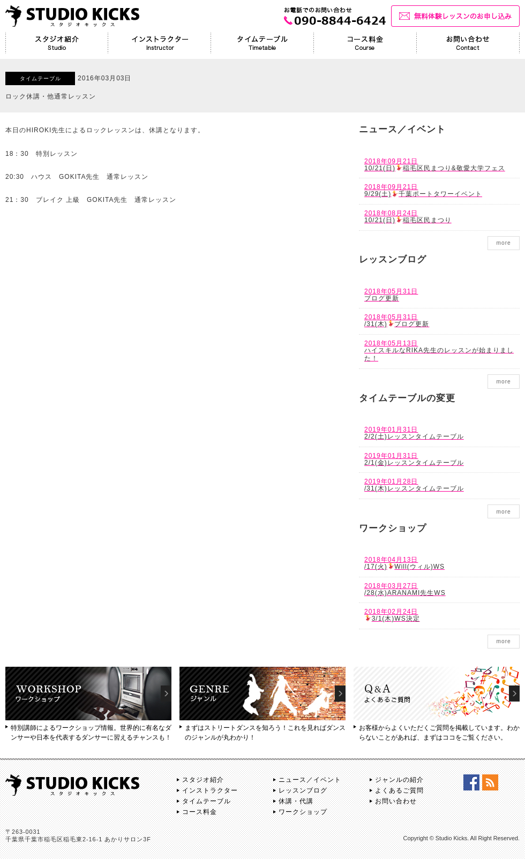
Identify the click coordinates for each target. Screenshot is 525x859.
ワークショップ (303, 812)
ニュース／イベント (310, 779)
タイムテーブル (206, 801)
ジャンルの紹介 (399, 779)
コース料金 (199, 812)
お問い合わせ (396, 801)
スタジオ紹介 (203, 779)
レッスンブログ (303, 790)
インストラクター (210, 790)
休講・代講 (296, 801)
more (503, 243)
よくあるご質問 (399, 790)
